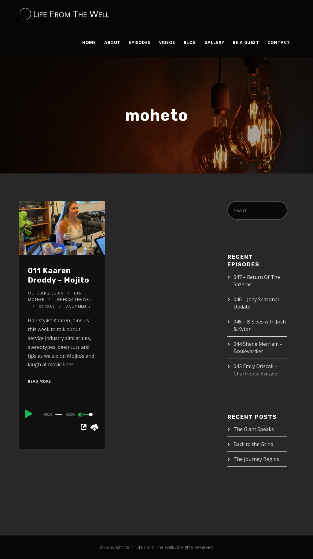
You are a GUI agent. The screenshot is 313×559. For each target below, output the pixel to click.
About (112, 42)
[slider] (58, 414)
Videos (167, 42)
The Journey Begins (256, 459)
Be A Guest (246, 42)
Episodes (139, 42)
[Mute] (81, 415)
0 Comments (77, 306)
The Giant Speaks (254, 429)
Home (89, 42)
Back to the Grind (253, 444)
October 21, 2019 (45, 293)
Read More (39, 381)
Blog (190, 42)
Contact (278, 42)
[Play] (28, 413)
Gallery (214, 42)
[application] (62, 414)
